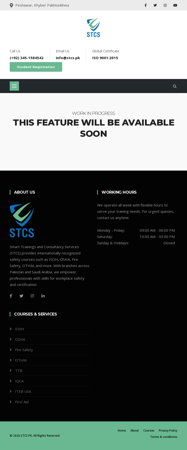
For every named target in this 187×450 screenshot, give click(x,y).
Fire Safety (24, 349)
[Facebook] (11, 296)
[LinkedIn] (43, 296)
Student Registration (36, 67)
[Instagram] (32, 296)
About (134, 430)
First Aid (22, 401)
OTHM (20, 360)
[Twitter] (21, 296)
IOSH (19, 328)
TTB (18, 370)
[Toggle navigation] (14, 86)
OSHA (20, 339)
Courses (148, 430)
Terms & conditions (163, 437)
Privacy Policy (168, 430)
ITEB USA (23, 391)
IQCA (19, 381)
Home (122, 430)
